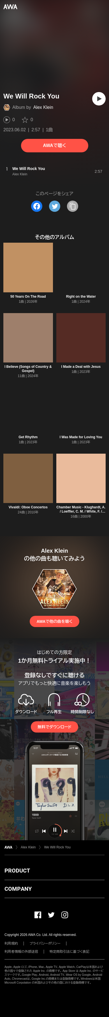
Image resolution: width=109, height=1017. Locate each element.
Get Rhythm (28, 437)
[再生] (99, 98)
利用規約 (11, 943)
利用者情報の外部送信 (21, 952)
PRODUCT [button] (17, 870)
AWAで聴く (54, 145)
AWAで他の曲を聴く (54, 621)
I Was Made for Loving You (81, 437)
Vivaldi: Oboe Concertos (28, 507)
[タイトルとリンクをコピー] (72, 206)
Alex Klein (43, 107)
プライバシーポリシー (45, 943)
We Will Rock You (57, 847)
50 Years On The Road (28, 297)
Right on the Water (81, 297)
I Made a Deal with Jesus (81, 367)
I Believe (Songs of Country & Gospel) (28, 369)
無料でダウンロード (54, 727)
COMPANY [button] (18, 888)
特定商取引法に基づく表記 (69, 952)
